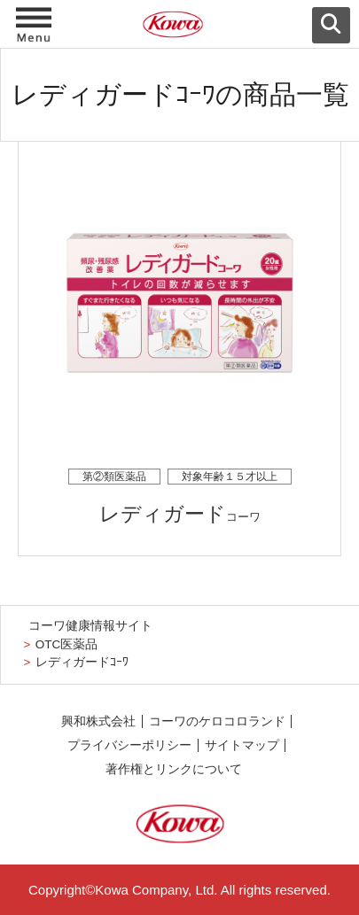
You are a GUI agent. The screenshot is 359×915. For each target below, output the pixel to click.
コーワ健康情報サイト (90, 625)
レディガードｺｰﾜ (82, 662)
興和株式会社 (98, 721)
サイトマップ (242, 745)
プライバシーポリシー (129, 745)
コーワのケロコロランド (217, 721)
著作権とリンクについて (173, 769)
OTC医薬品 (66, 644)
